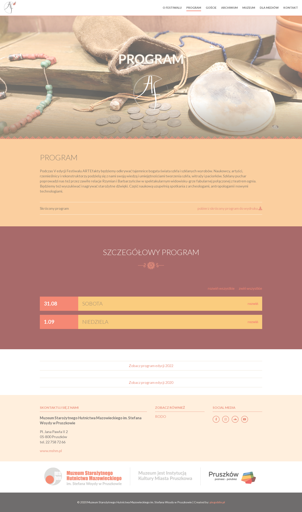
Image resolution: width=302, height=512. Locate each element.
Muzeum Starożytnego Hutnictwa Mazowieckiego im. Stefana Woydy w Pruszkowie (139, 502)
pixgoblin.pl (217, 502)
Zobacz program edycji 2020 (151, 382)
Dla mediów (269, 7)
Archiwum (229, 7)
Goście (211, 7)
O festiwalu (172, 7)
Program (193, 7)
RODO (160, 416)
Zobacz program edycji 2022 (151, 365)
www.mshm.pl (51, 450)
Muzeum (248, 7)
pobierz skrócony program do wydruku (229, 208)
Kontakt (290, 7)
